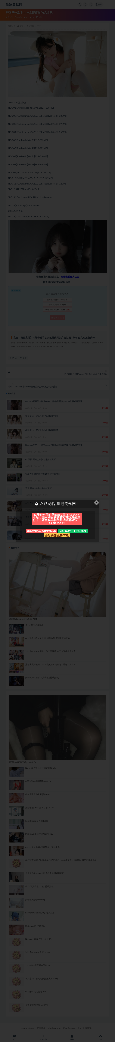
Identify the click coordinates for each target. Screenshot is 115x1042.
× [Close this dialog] (97, 502)
